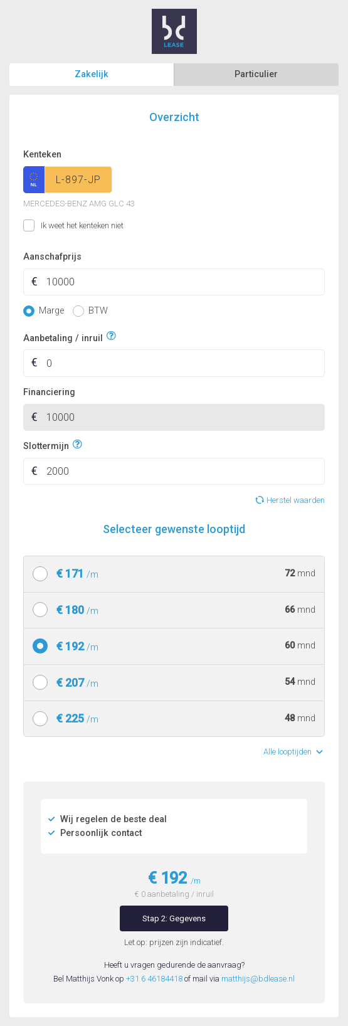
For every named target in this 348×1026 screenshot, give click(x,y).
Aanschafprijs (52, 256)
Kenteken (42, 154)
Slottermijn (46, 445)
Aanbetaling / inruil (63, 336)
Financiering (49, 392)
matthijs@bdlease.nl (258, 978)
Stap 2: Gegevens (174, 918)
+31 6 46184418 (154, 978)
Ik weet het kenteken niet (38, 226)
